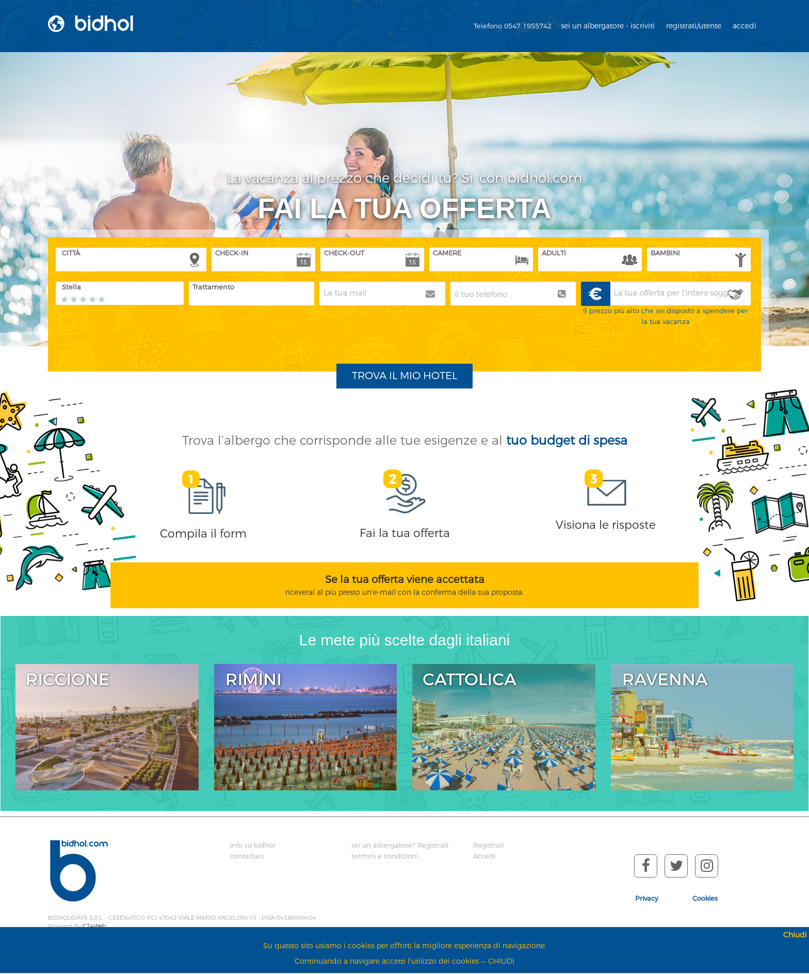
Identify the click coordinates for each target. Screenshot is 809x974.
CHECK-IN (231, 253)
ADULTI (554, 253)
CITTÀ (71, 253)
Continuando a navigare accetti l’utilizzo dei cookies (387, 961)
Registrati (488, 845)
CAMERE (447, 253)
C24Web (94, 926)
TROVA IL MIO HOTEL (404, 376)
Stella (71, 287)
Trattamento (213, 287)
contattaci (247, 856)
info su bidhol (253, 845)
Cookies (705, 898)
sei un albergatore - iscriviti (608, 26)
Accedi (484, 856)
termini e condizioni (384, 856)
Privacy (646, 898)
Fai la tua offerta (405, 533)
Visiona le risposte (606, 524)
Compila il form (203, 533)
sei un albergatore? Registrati (399, 845)
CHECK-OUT (344, 253)
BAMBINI (665, 253)
